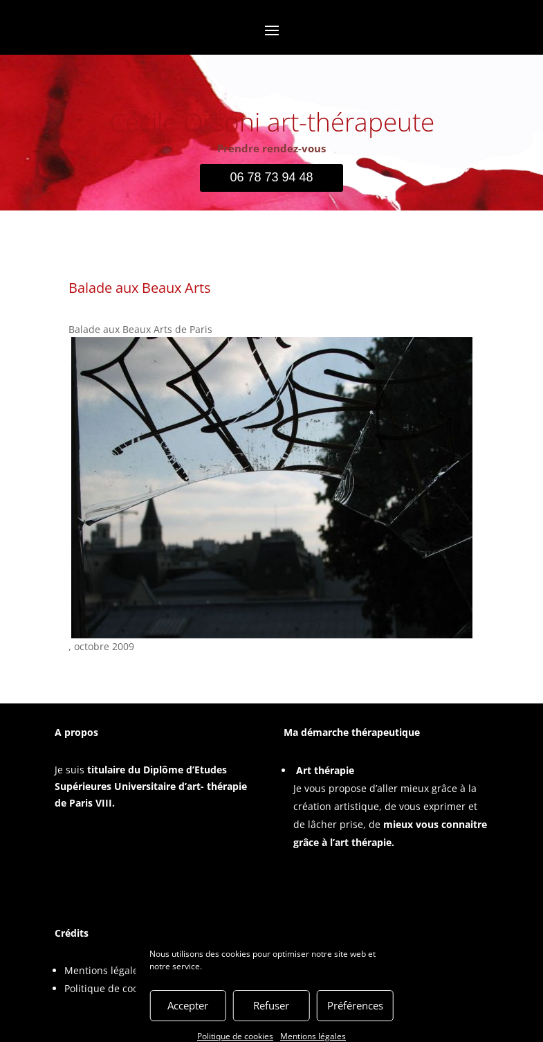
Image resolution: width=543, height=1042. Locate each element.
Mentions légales (103, 970)
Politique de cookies (110, 988)
